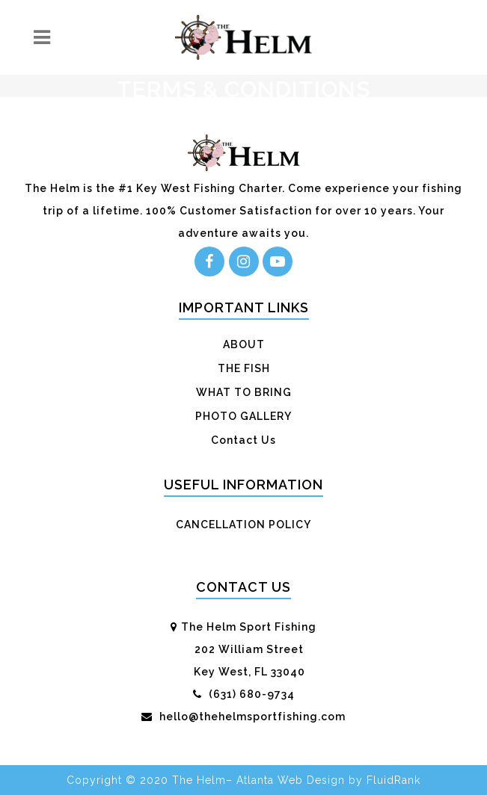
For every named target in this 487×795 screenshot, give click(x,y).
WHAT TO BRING (244, 392)
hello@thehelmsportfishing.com (251, 717)
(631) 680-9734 (250, 694)
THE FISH (244, 368)
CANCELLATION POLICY (243, 524)
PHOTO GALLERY (243, 416)
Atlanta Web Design (290, 780)
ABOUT (244, 344)
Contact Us (243, 440)
